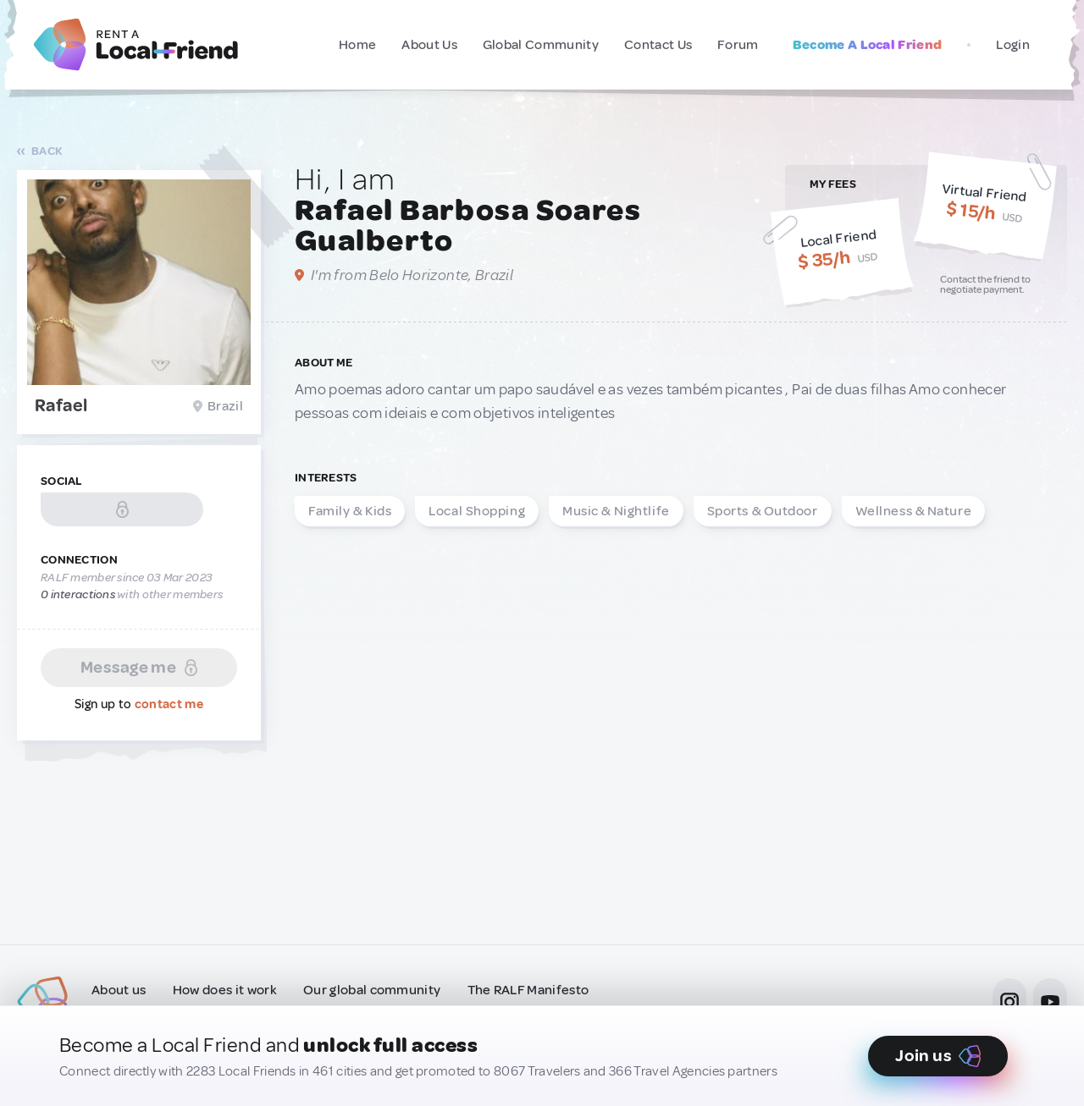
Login (1013, 45)
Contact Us (658, 45)
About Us (429, 45)
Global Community (541, 45)
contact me (169, 704)
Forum (738, 45)
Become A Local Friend (868, 45)
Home (357, 45)
